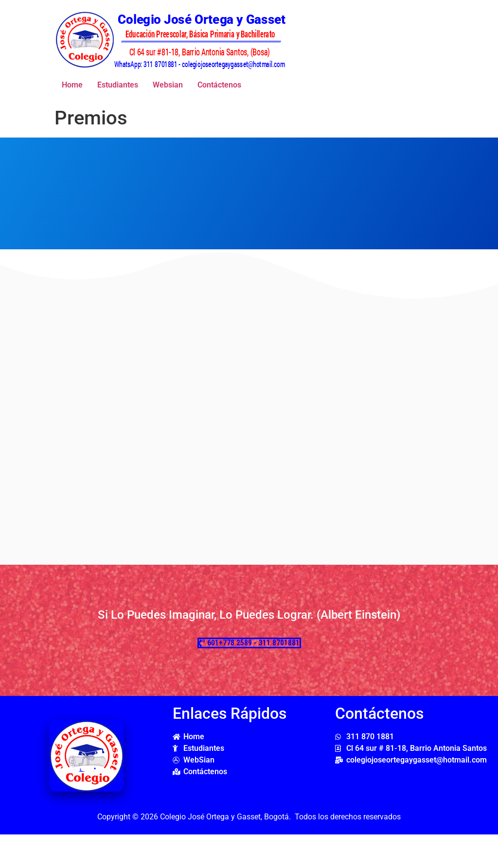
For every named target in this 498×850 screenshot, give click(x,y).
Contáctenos (219, 84)
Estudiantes (117, 84)
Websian (168, 84)
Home (72, 84)
